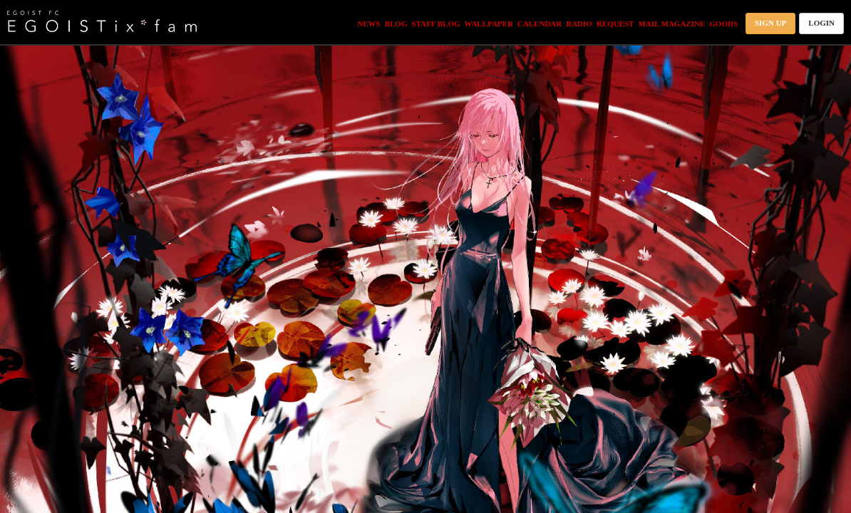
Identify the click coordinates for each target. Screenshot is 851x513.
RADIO (579, 23)
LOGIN (821, 23)
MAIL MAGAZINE (671, 23)
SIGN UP (770, 23)
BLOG (396, 23)
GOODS (723, 23)
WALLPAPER (489, 23)
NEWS (368, 23)
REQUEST (615, 23)
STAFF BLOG (435, 23)
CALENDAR (539, 23)
